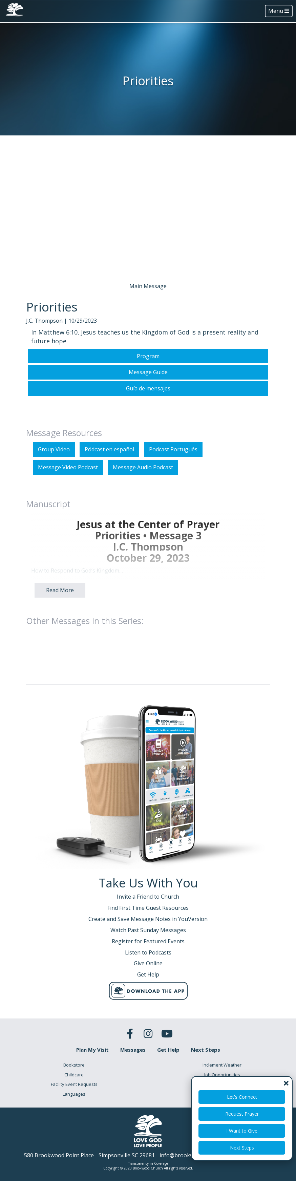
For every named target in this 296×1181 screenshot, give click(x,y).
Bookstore (74, 1065)
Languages (74, 1094)
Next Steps (242, 1147)
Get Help (168, 1049)
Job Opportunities (222, 1075)
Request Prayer (242, 1114)
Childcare (74, 1075)
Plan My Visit (92, 1049)
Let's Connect (242, 1097)
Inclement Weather (222, 1065)
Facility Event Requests (74, 1084)
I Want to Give (241, 1131)
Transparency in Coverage (148, 1163)
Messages (133, 1049)
